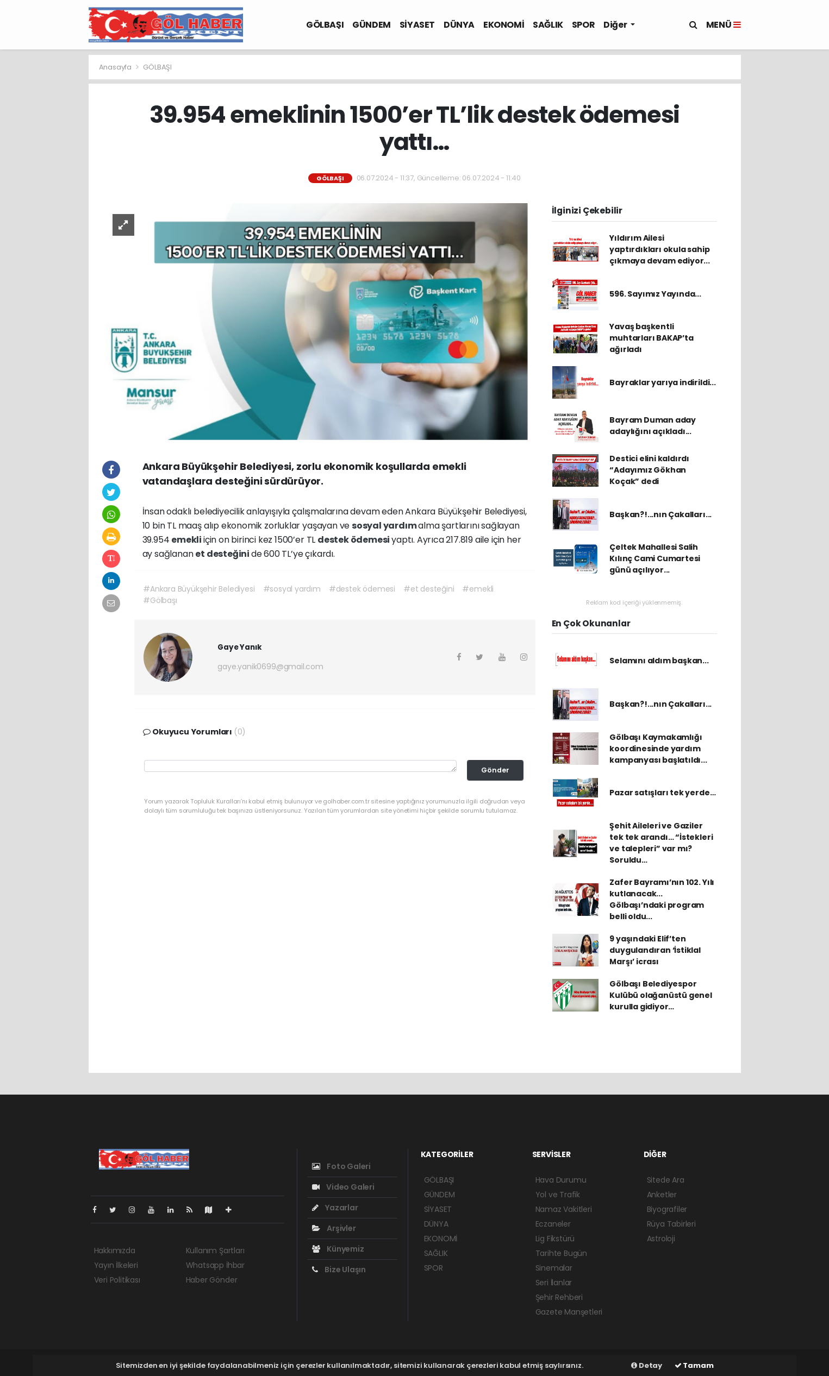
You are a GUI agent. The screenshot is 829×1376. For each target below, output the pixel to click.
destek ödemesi (354, 539)
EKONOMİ (503, 24)
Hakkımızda (114, 1250)
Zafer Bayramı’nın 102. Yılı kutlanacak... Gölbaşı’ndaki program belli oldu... (661, 899)
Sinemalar (553, 1267)
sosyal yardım (385, 525)
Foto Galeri (341, 1166)
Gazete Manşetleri (569, 1311)
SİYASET (417, 24)
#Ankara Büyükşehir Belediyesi (198, 588)
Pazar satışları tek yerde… (662, 792)
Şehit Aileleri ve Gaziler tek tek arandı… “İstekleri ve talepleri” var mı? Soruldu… (661, 842)
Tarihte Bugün (561, 1253)
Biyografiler (667, 1209)
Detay (646, 1365)
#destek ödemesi (362, 588)
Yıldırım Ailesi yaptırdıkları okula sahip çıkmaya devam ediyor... (659, 249)
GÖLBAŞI (325, 24)
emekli (187, 539)
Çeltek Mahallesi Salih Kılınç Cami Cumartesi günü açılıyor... (654, 558)
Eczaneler (553, 1223)
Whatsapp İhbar (215, 1265)
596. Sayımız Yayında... (655, 293)
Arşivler (334, 1228)
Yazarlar (335, 1207)
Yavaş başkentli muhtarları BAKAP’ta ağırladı (651, 338)
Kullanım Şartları (215, 1250)
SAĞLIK (548, 24)
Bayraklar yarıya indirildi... (662, 382)
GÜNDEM (371, 24)
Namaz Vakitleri (563, 1209)
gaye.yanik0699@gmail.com (270, 666)
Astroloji (661, 1238)
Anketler (662, 1194)
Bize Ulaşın (339, 1269)
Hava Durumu (561, 1179)
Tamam (694, 1365)
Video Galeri (343, 1187)
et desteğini (223, 554)
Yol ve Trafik (558, 1194)
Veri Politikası (117, 1279)
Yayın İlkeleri (116, 1265)
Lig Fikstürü (555, 1238)
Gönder (495, 770)
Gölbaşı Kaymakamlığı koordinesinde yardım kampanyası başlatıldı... (658, 748)
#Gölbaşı (160, 600)
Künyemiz (338, 1248)
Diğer (615, 24)
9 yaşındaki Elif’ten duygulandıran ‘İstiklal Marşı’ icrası (655, 950)
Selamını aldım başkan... (658, 660)
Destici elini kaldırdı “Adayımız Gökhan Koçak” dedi (649, 470)
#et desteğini (428, 588)
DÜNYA (459, 24)
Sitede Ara (665, 1179)
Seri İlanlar (553, 1282)
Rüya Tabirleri (671, 1223)
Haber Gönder (212, 1279)
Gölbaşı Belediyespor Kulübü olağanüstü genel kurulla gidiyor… (660, 995)
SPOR (583, 24)
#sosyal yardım (292, 588)
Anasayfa (116, 67)
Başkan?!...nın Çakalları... (660, 514)
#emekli (478, 588)
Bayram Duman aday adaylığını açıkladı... (652, 425)
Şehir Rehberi (559, 1297)
